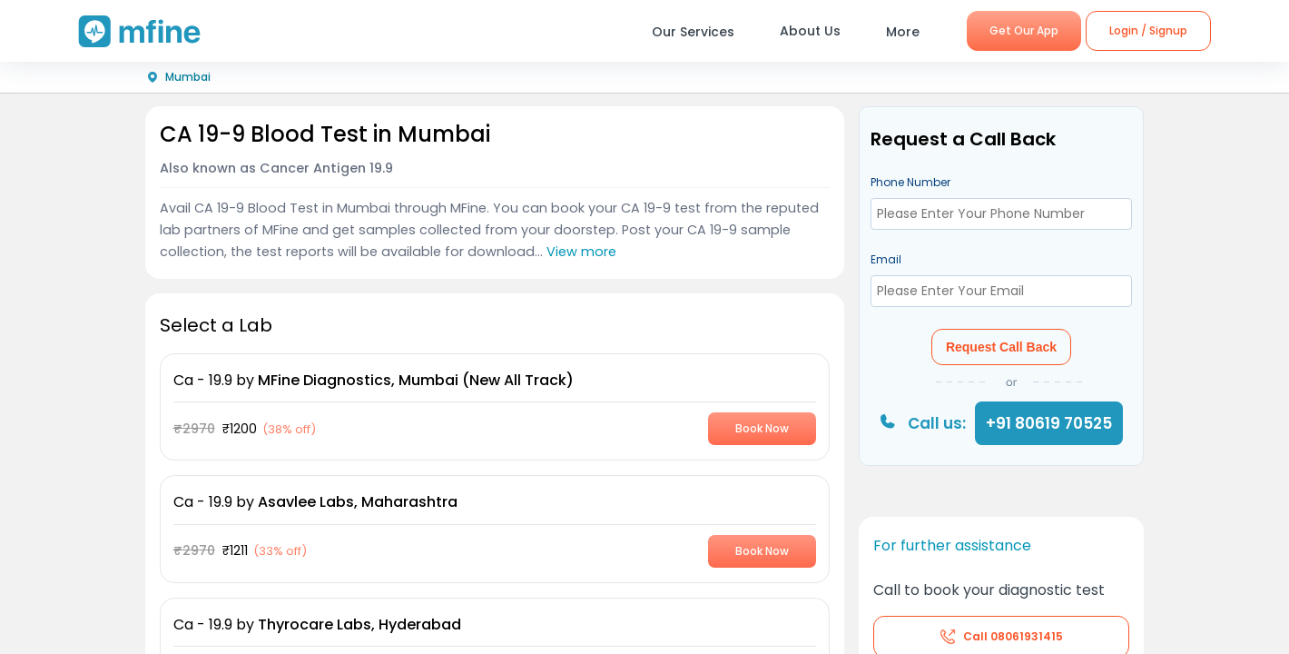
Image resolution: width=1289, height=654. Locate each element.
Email (886, 259)
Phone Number (910, 182)
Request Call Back (1001, 347)
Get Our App (1023, 30)
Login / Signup (1148, 30)
